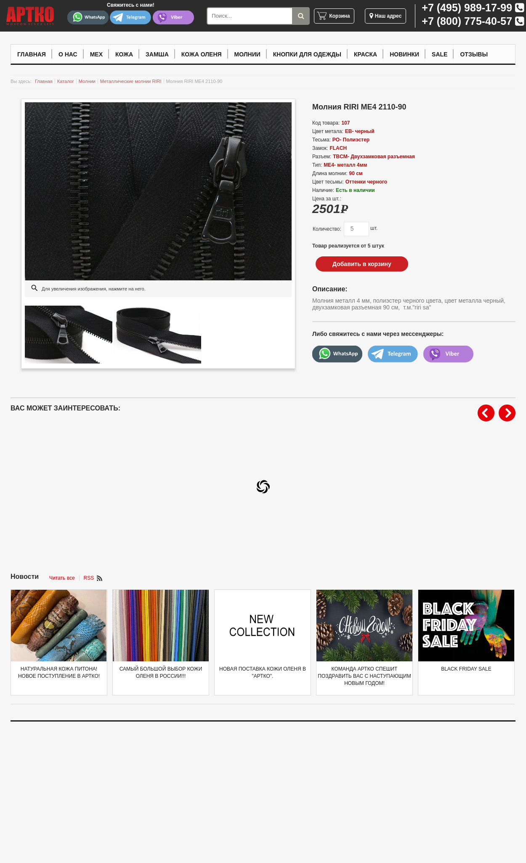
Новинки (404, 54)
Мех (96, 54)
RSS (89, 578)
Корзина (339, 16)
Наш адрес (385, 16)
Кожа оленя (201, 54)
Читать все (61, 578)
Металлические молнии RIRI (131, 81)
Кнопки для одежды (307, 54)
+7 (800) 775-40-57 (467, 21)
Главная (31, 54)
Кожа (124, 54)
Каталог (65, 81)
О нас (67, 54)
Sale (439, 54)
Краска (365, 54)
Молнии (247, 54)
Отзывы (474, 54)
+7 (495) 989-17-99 (467, 7)
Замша (157, 54)
